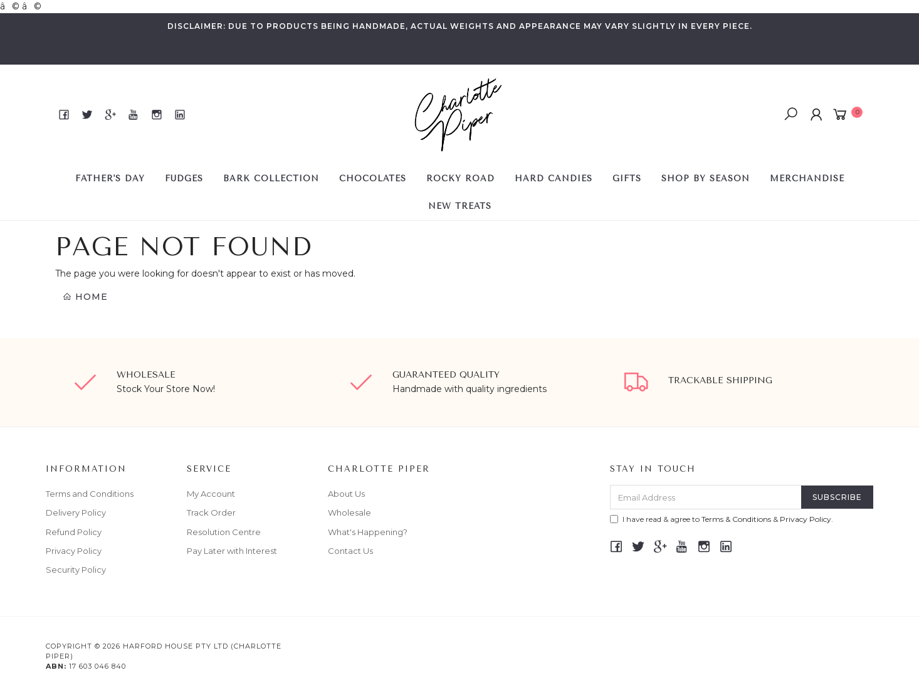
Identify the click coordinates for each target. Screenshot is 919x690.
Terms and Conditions (90, 494)
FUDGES (184, 178)
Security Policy (76, 570)
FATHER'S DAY (110, 178)
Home (85, 296)
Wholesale (349, 512)
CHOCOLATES (372, 178)
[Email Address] (706, 497)
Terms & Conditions (736, 519)
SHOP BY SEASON (705, 178)
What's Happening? (367, 532)
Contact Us (350, 551)
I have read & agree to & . (721, 519)
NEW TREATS (459, 206)
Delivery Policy (76, 512)
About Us (346, 494)
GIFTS (626, 178)
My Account (211, 494)
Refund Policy (74, 532)
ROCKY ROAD (460, 178)
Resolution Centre (224, 532)
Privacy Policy (74, 551)
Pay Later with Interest (232, 551)
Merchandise (807, 178)
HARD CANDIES (553, 178)
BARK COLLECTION (271, 178)
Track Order (211, 512)
